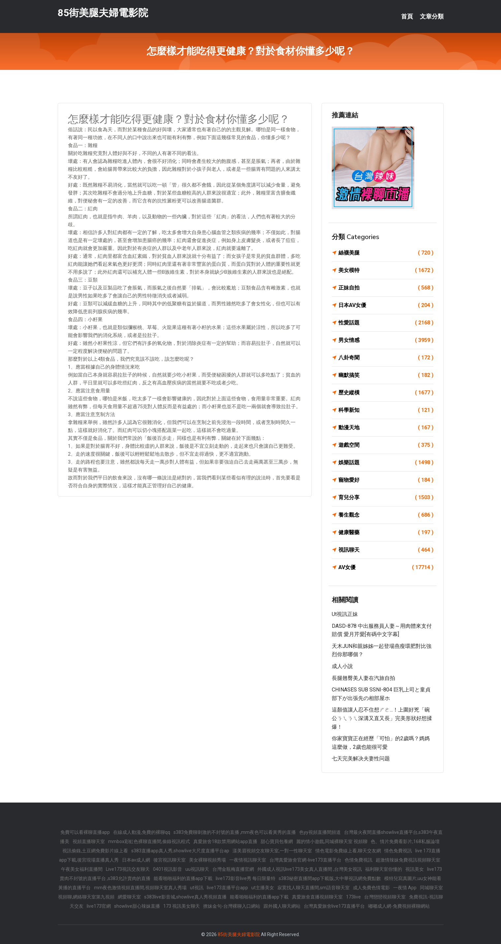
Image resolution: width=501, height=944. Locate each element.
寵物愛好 (385, 480)
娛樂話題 (385, 462)
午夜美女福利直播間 (82, 869)
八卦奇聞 (385, 357)
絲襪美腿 (385, 253)
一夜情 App (405, 887)
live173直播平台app (227, 887)
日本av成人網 (136, 860)
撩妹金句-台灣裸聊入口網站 (231, 906)
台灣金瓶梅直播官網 (233, 869)
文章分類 (432, 16)
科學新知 (385, 410)
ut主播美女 (262, 887)
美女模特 (385, 270)
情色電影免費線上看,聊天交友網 (348, 850)
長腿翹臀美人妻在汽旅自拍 (363, 678)
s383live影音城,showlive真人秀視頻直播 (185, 896)
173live (353, 896)
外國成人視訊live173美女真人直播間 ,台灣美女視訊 (309, 869)
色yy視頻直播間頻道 (320, 832)
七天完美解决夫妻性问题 (361, 758)
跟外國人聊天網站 (282, 906)
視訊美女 (414, 869)
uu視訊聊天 (197, 869)
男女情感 (385, 340)
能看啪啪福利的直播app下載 (183, 878)
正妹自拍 (385, 287)
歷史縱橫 (385, 392)
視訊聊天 (385, 550)
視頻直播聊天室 (89, 841)
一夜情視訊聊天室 (247, 860)
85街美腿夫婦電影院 (103, 12)
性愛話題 (385, 322)
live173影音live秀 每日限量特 (245, 878)
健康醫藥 (385, 532)
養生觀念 (385, 515)
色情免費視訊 (358, 860)
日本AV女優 (385, 305)
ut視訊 (197, 887)
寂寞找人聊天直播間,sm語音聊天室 (313, 887)
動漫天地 (385, 427)
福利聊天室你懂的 (383, 869)
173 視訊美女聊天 (181, 906)
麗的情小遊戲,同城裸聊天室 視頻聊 (331, 841)
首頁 (407, 16)
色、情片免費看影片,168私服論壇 (405, 841)
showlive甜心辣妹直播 (137, 906)
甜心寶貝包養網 (277, 841)
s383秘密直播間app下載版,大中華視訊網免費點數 (330, 878)
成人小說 (342, 666)
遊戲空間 (385, 445)
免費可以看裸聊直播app (85, 832)
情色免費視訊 (398, 850)
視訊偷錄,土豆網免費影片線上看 (95, 850)
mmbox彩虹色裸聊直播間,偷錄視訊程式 (149, 841)
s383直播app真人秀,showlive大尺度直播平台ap (180, 850)
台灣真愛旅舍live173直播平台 (334, 906)
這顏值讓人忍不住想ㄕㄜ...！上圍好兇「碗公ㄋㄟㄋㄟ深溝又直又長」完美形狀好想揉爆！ (382, 718)
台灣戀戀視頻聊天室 (385, 896)
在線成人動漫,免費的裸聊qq (141, 832)
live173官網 (99, 906)
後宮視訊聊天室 (169, 860)
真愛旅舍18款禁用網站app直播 (225, 841)
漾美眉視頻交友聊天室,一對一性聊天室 (272, 850)
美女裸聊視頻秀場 (207, 860)
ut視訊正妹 (345, 614)
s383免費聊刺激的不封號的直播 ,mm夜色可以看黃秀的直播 (234, 832)
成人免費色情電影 (371, 887)
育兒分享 (385, 497)
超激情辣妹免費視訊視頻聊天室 (408, 860)
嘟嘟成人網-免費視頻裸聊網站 (399, 906)
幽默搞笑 (385, 375)
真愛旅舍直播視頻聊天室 (317, 896)
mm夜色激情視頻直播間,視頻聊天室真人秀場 (140, 887)
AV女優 (385, 567)
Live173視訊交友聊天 (128, 869)
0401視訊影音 (167, 869)
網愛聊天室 (129, 896)
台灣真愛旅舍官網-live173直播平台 (305, 860)
